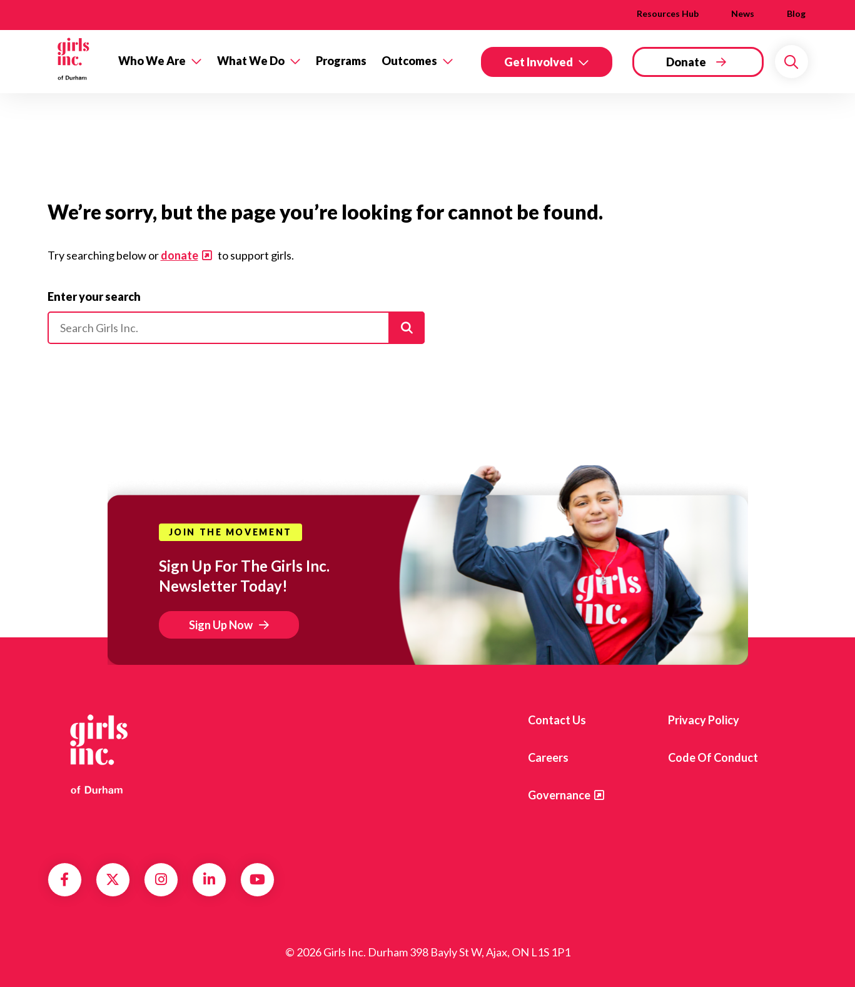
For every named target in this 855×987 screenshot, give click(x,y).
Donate (686, 62)
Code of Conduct (713, 757)
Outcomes (409, 61)
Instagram (161, 879)
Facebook (64, 879)
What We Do (251, 61)
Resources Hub (668, 13)
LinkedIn (209, 879)
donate (179, 255)
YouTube (257, 879)
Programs (341, 61)
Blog (796, 13)
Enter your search (94, 296)
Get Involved (538, 62)
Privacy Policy (703, 720)
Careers (548, 757)
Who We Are (152, 61)
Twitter (112, 879)
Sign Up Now (221, 625)
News (742, 13)
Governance (559, 795)
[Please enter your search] (236, 327)
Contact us (557, 720)
